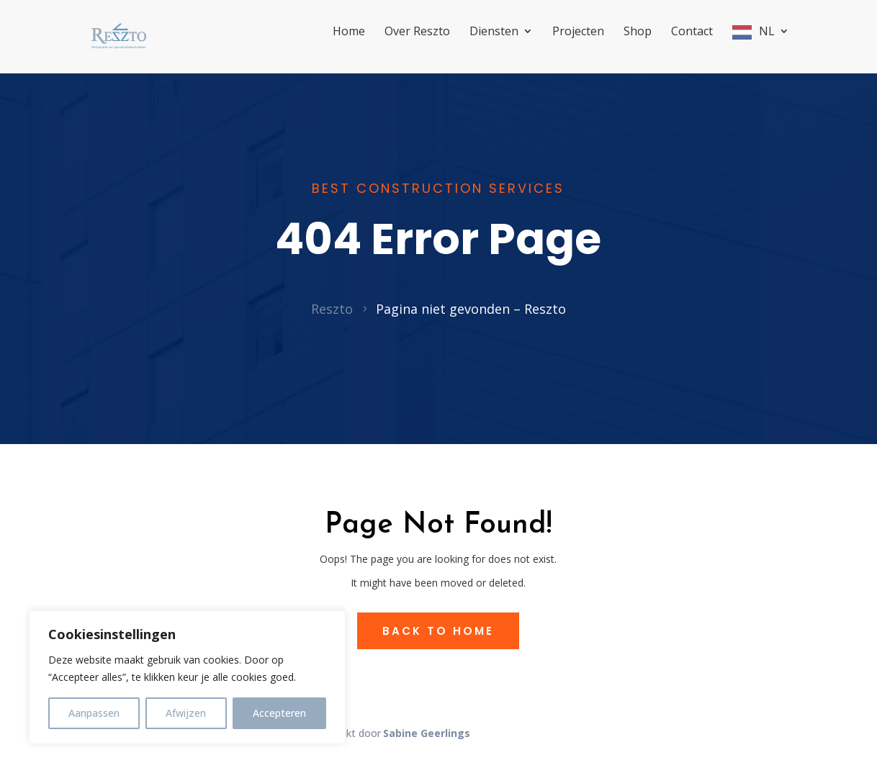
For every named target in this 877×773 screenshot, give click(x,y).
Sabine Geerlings (426, 749)
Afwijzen (186, 713)
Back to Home (438, 646)
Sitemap (282, 749)
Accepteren (279, 713)
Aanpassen (94, 713)
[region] (187, 677)
